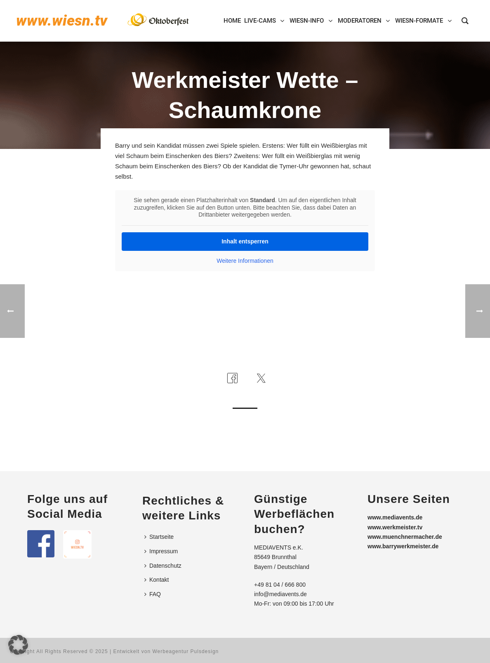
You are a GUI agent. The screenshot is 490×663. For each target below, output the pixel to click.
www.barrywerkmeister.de (403, 546)
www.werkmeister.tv (395, 527)
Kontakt (156, 579)
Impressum (161, 551)
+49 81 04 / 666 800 (280, 584)
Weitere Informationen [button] (245, 260)
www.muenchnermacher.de (405, 536)
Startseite (159, 536)
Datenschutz (162, 565)
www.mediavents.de (395, 517)
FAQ (152, 594)
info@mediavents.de (280, 594)
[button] (18, 645)
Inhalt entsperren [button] (245, 241)
